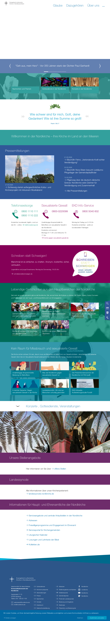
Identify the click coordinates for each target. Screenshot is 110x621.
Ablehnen (80, 618)
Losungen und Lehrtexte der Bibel (44, 539)
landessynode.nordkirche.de (41, 493)
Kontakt (38, 602)
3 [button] (55, 71)
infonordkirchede (19, 604)
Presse (38, 595)
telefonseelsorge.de (31, 225)
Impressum (39, 605)
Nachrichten (40, 599)
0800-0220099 (60, 211)
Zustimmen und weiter (97, 618)
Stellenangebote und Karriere (67, 589)
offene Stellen (60, 468)
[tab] (107, 304)
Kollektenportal (63, 592)
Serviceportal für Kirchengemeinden (45, 530)
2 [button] (50, 71)
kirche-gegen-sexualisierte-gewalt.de (56, 238)
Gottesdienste (40, 586)
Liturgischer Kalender (38, 535)
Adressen (33, 520)
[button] (103, 5)
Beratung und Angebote (66, 602)
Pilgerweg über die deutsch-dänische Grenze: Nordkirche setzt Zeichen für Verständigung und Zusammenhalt (82, 183)
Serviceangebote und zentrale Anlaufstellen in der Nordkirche (55, 515)
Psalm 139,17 (55, 123)
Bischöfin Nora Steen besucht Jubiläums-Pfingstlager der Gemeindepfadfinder (84, 171)
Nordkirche (84, 586)
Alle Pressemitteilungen (77, 190)
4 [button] (59, 71)
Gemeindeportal (63, 595)
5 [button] (64, 71)
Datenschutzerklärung (43, 608)
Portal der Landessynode (66, 599)
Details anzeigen (11, 618)
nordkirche (84, 589)
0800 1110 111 (29, 211)
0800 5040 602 (90, 211)
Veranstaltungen (41, 592)
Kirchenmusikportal (42, 589)
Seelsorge (62, 605)
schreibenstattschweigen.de (23, 274)
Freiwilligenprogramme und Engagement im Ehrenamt (52, 525)
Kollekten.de (34, 544)
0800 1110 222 (29, 215)
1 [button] (46, 71)
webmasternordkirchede (22, 602)
